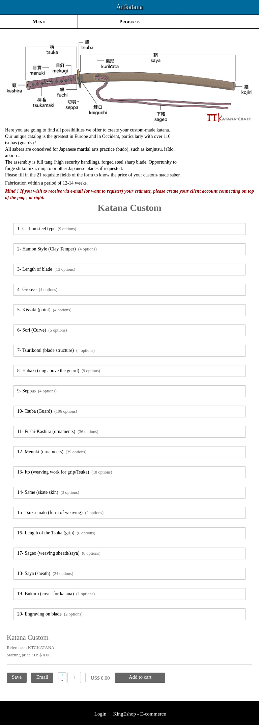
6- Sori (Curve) (42, 330)
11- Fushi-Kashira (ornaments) (57, 431)
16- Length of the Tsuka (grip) (56, 532)
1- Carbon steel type (46, 228)
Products (130, 21)
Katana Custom (129, 207)
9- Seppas (37, 390)
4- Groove (37, 289)
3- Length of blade (46, 269)
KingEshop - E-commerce (139, 714)
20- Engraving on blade (50, 614)
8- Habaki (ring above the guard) (58, 370)
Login (100, 714)
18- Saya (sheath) (45, 573)
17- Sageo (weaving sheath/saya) (58, 553)
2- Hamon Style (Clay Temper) (57, 248)
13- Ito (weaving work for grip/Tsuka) (64, 472)
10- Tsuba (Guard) (47, 411)
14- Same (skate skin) (48, 492)
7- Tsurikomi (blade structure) (56, 350)
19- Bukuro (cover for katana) (56, 593)
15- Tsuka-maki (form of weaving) (60, 512)
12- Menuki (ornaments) (51, 451)
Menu (39, 21)
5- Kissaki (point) (44, 309)
